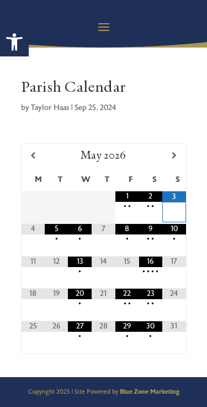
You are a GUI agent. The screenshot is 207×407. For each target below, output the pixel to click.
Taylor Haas (50, 107)
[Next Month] (173, 156)
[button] (14, 42)
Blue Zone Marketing (149, 391)
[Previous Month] (33, 156)
